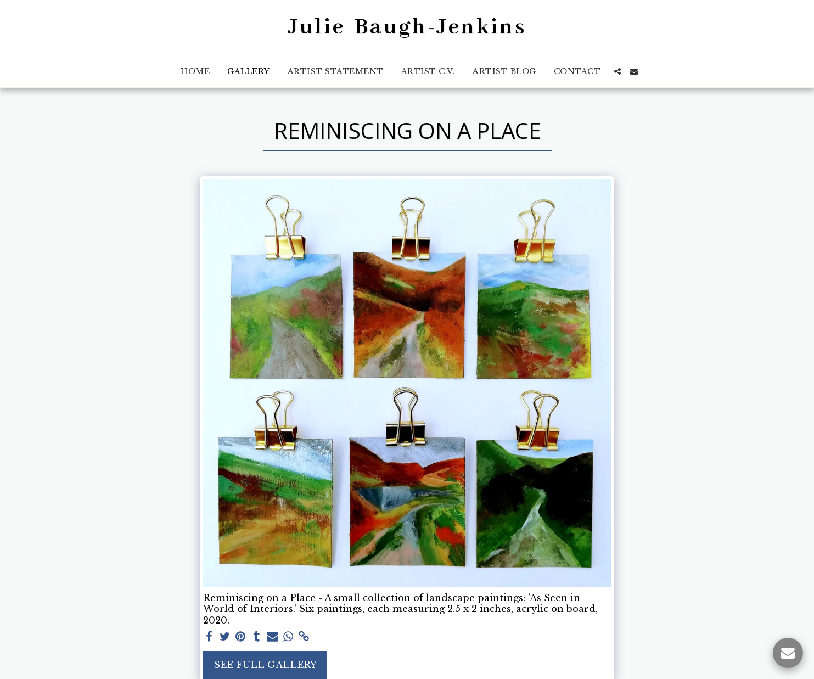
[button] (617, 71)
